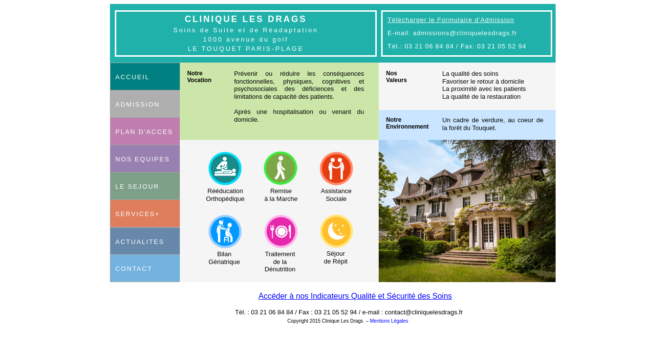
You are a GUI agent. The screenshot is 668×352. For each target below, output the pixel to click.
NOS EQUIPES (142, 159)
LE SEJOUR (137, 186)
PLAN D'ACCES (144, 131)
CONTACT (133, 268)
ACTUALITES (139, 241)
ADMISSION (137, 104)
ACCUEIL (132, 77)
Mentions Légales (389, 321)
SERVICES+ (137, 214)
